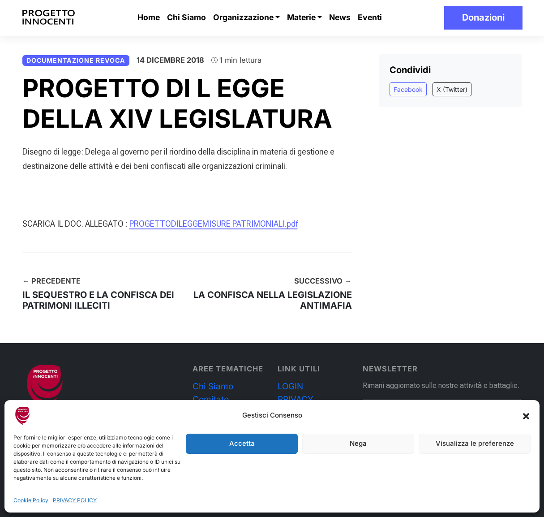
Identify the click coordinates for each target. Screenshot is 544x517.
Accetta (242, 443)
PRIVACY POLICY (75, 500)
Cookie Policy (30, 500)
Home (148, 17)
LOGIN (290, 386)
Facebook (408, 89)
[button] (526, 415)
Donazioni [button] (483, 17)
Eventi (370, 17)
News (340, 17)
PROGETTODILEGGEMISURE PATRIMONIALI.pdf (213, 223)
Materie (301, 17)
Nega (358, 443)
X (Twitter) (452, 89)
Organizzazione (243, 17)
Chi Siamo (186, 17)
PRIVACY (295, 399)
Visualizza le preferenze (475, 443)
